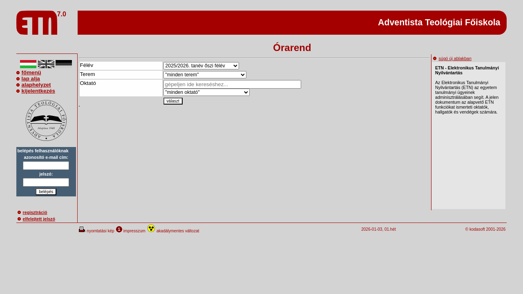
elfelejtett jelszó (36, 218)
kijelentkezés (35, 91)
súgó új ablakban (452, 58)
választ (173, 101)
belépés (46, 191)
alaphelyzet (33, 85)
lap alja (28, 79)
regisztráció (32, 212)
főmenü (28, 72)
